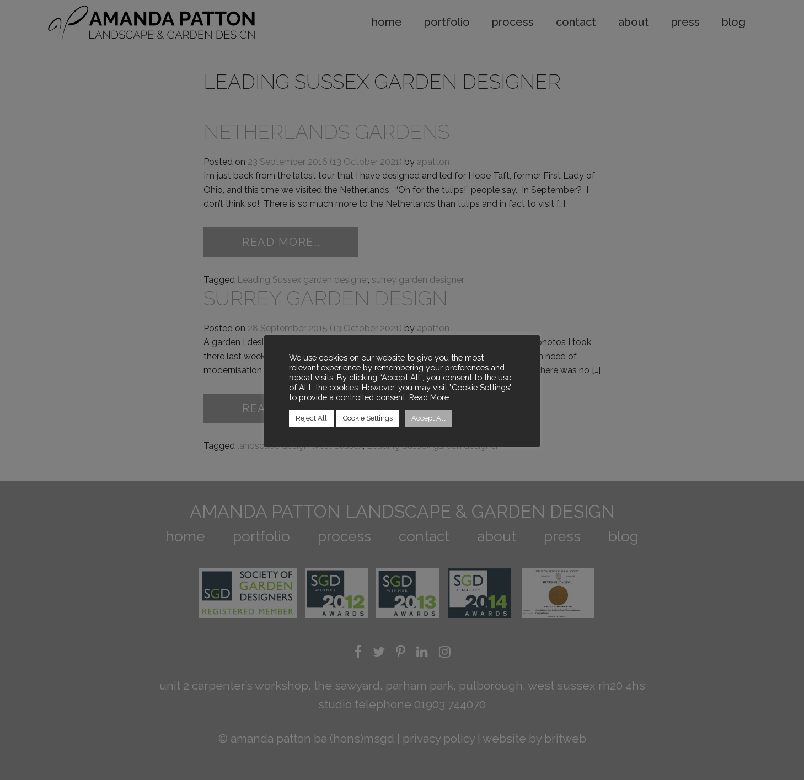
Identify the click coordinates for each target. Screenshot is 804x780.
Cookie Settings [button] (368, 418)
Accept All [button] (428, 418)
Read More (429, 397)
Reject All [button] (311, 418)
